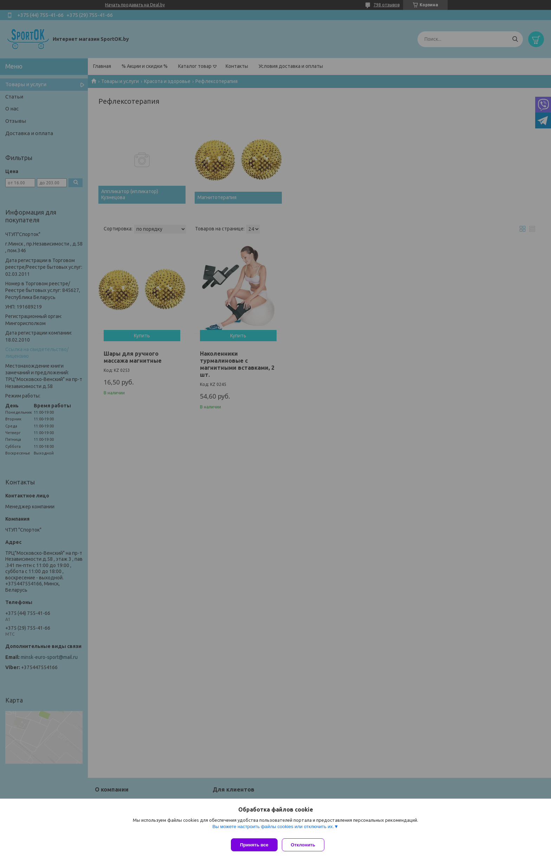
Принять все (254, 844)
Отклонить (306, 844)
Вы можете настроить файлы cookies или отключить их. (273, 829)
